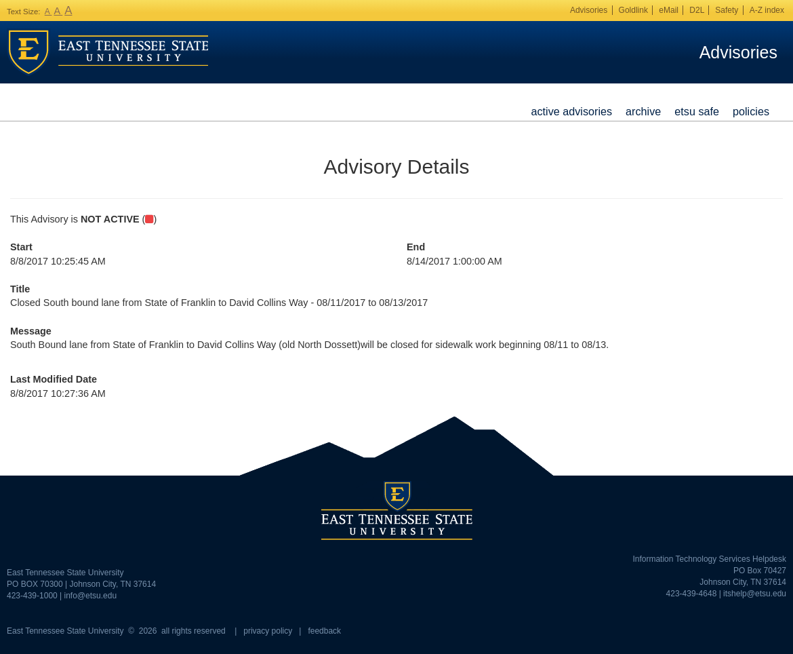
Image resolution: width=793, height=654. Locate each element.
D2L (696, 10)
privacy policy (267, 631)
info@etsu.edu (90, 595)
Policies (751, 111)
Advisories (588, 10)
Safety (726, 10)
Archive (643, 111)
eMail (668, 10)
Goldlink (633, 10)
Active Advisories (571, 111)
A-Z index (767, 10)
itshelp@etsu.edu (754, 593)
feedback (324, 631)
